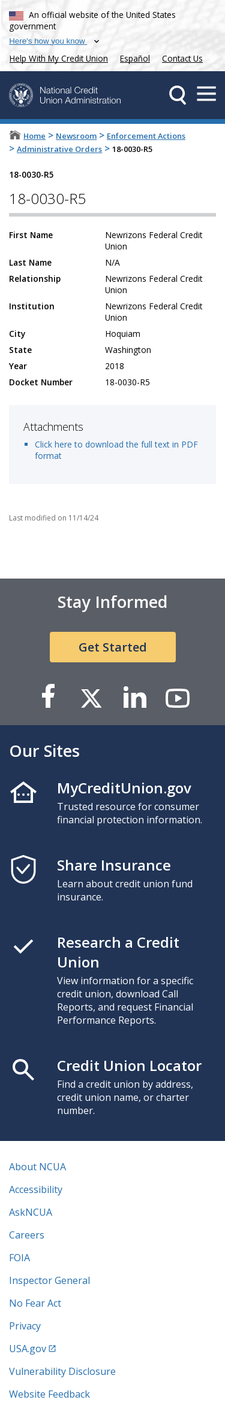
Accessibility (35, 1189)
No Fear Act (35, 1303)
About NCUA (37, 1166)
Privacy (25, 1325)
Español (135, 58)
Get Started (113, 647)
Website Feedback (49, 1394)
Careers (26, 1234)
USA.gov (27, 1348)
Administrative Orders (59, 149)
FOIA (19, 1257)
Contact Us (182, 58)
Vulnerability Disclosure (62, 1371)
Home (34, 135)
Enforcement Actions (146, 135)
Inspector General (49, 1280)
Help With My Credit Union (56, 57)
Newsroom (76, 135)
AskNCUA (30, 1212)
